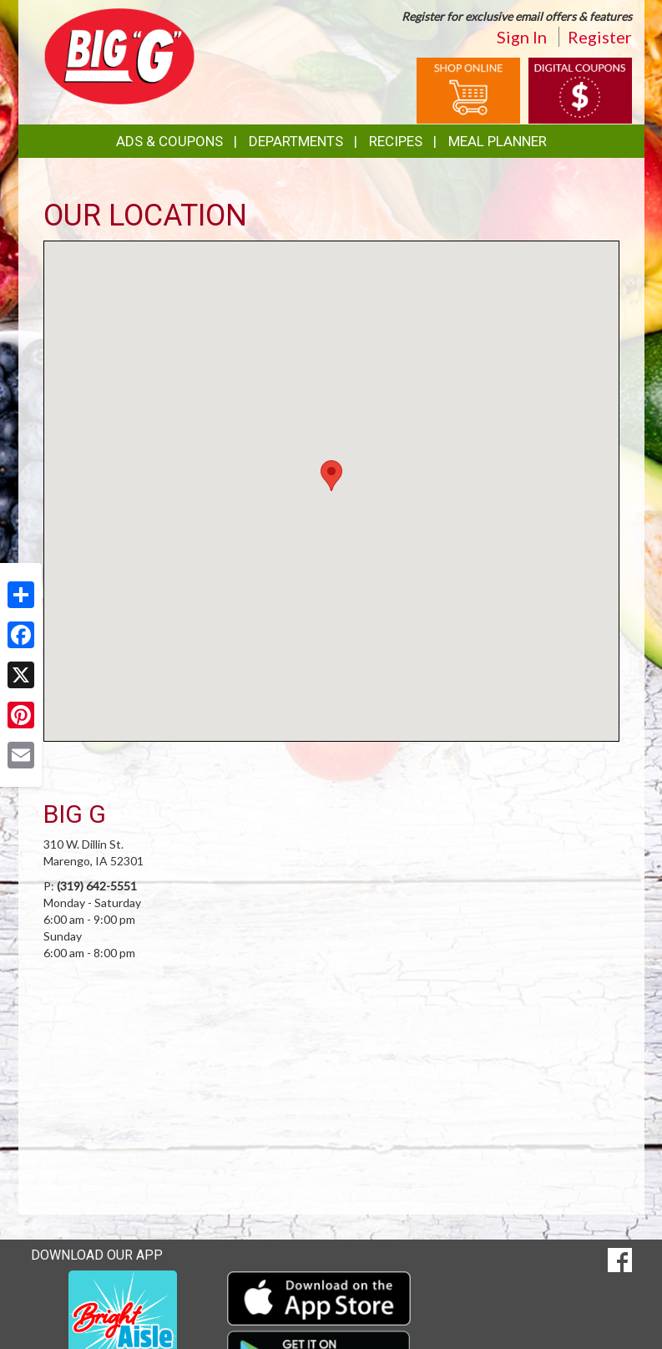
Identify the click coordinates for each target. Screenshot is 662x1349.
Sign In (522, 37)
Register (600, 37)
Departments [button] (296, 141)
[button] (331, 475)
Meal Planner (497, 141)
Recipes (395, 141)
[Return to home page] (119, 55)
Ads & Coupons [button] (169, 141)
